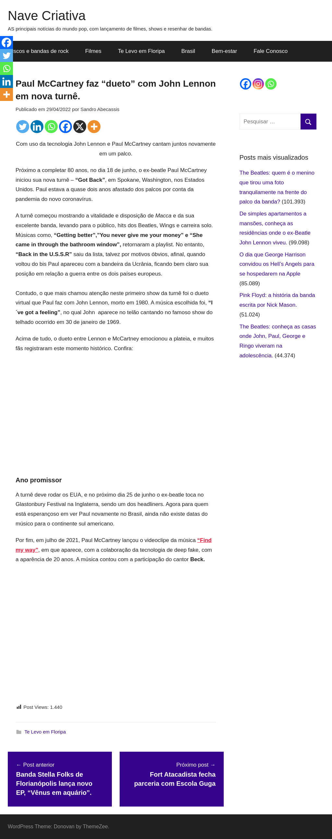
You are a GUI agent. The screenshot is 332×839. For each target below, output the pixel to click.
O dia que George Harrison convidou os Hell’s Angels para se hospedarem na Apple (276, 264)
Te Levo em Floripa (141, 51)
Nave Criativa (47, 15)
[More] (94, 126)
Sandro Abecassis (99, 109)
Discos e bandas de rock (38, 51)
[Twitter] (22, 126)
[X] (79, 126)
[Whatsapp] (51, 126)
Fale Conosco (271, 51)
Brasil (188, 51)
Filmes (93, 51)
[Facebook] (65, 126)
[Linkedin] (36, 126)
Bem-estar (224, 51)
